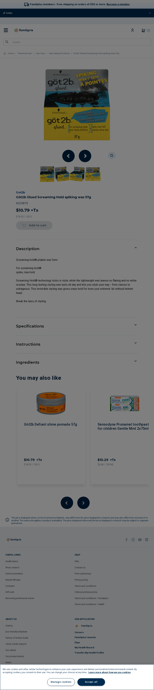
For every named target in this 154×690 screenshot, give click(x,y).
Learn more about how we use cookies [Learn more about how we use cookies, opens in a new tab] (109, 672)
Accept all (91, 681)
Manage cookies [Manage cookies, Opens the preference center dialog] (61, 681)
